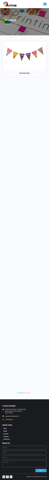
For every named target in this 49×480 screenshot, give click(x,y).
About (5, 431)
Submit (41, 470)
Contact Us (6, 439)
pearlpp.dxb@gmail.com (12, 416)
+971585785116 (9, 419)
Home (7, 24)
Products (6, 436)
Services (5, 434)
